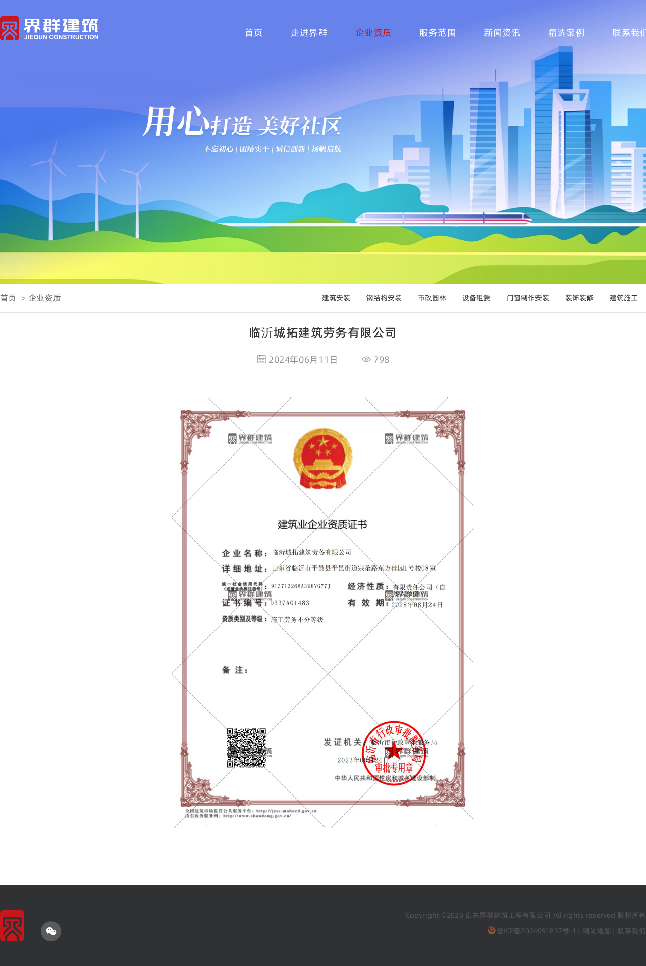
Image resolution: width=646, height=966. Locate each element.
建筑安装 (336, 298)
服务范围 (437, 32)
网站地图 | (599, 931)
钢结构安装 (384, 298)
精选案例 (566, 32)
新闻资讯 (502, 32)
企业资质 (373, 32)
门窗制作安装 (528, 298)
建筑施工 (624, 298)
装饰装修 (579, 298)
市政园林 (432, 298)
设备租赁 (476, 298)
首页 (254, 32)
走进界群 (309, 32)
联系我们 (631, 931)
